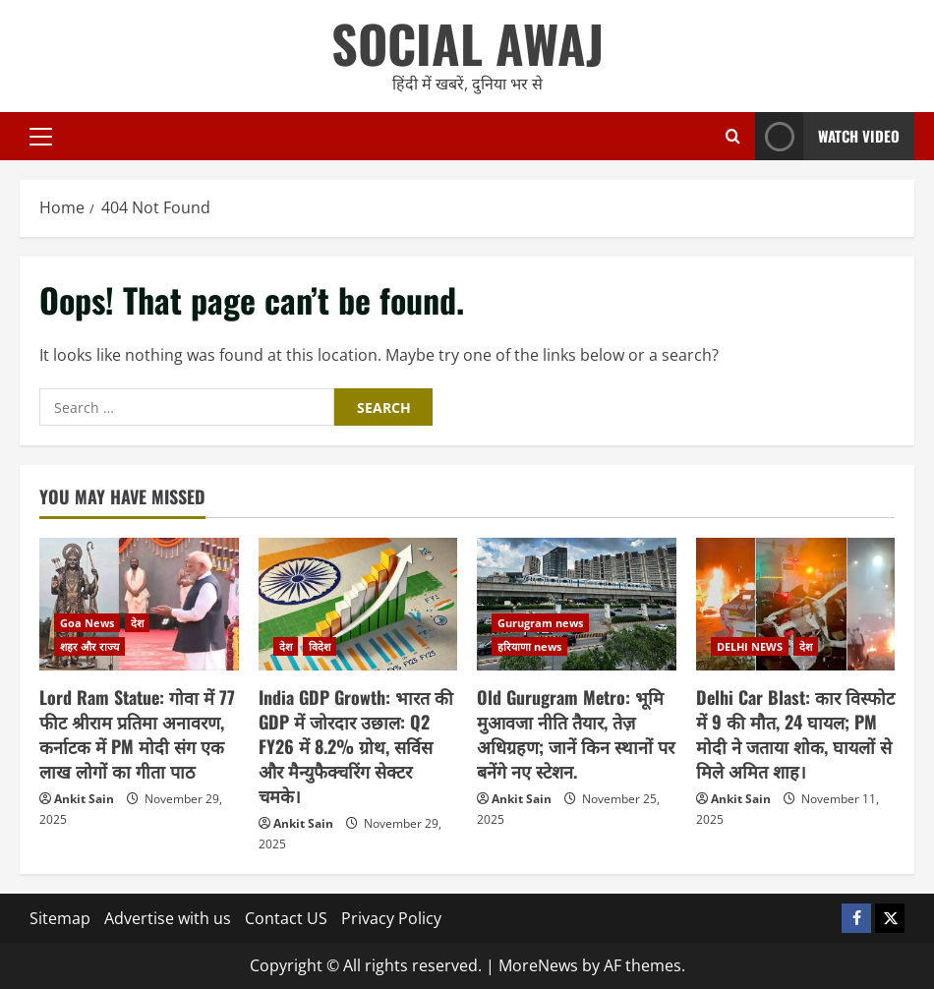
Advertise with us (167, 918)
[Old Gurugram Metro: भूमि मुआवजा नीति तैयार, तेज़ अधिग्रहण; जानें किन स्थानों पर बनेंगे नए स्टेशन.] (576, 604)
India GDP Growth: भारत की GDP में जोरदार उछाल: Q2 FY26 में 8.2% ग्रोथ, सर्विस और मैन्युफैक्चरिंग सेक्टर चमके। (356, 746)
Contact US (286, 918)
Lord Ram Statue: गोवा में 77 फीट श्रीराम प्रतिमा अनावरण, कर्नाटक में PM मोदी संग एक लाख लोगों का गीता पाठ (137, 734)
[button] (41, 136)
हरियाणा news (529, 646)
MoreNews (538, 965)
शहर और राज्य (89, 646)
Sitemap (59, 918)
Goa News (87, 622)
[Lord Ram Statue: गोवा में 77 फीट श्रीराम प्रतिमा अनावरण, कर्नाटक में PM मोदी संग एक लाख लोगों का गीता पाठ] (139, 604)
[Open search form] (733, 136)
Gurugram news (540, 622)
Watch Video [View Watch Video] (827, 136)
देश (137, 622)
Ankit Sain (84, 798)
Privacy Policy (391, 918)
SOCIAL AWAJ (467, 43)
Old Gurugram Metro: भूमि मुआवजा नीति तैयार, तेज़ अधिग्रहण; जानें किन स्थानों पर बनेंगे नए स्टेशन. (575, 734)
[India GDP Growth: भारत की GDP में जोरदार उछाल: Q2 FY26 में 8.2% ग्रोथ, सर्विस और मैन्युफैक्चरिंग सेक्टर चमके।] (358, 604)
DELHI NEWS (750, 646)
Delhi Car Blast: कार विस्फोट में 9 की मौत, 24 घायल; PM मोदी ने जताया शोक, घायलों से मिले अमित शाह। (795, 734)
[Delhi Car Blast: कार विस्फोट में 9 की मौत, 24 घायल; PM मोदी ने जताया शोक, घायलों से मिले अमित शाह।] (796, 604)
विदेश (319, 646)
